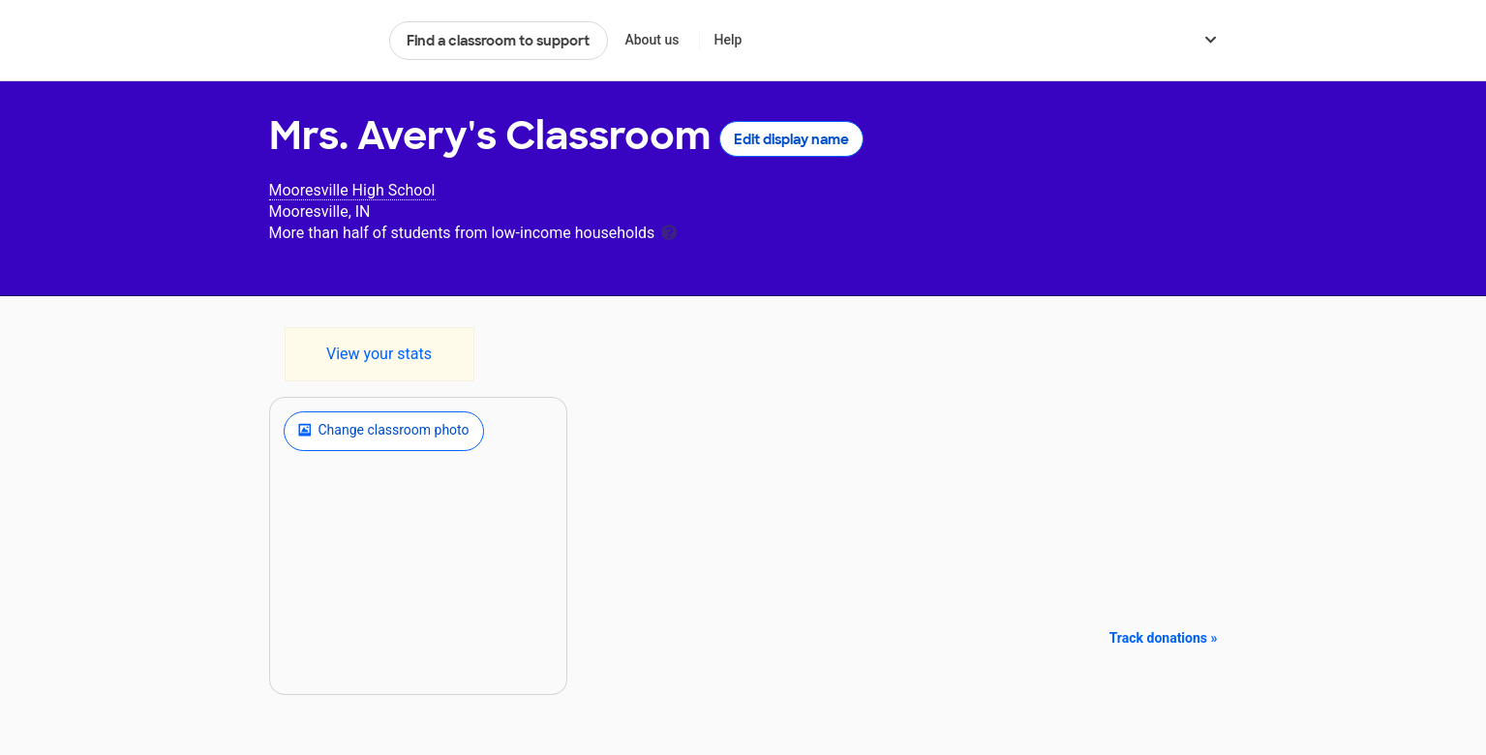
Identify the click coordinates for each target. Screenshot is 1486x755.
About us (651, 39)
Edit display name (791, 139)
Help (727, 39)
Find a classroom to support (498, 40)
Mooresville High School (352, 190)
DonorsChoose (321, 40)
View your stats (379, 354)
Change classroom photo (384, 430)
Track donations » (1163, 638)
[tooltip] (669, 231)
